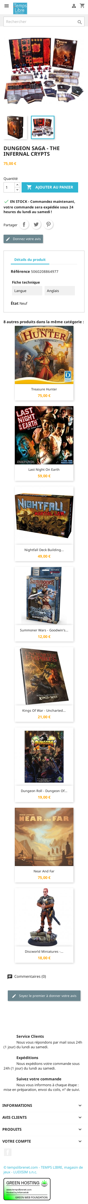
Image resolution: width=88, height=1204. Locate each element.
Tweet (36, 224)
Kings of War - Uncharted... (44, 710)
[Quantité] (9, 187)
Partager (24, 224)
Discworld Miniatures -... (44, 951)
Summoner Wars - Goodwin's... (44, 630)
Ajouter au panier (50, 187)
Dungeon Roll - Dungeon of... (44, 791)
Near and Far (44, 871)
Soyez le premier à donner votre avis (44, 995)
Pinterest (48, 224)
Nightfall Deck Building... (44, 550)
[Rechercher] (44, 21)
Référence (20, 271)
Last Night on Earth (44, 469)
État (15, 303)
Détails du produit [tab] (30, 259)
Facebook (7, 1152)
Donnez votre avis (23, 239)
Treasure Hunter (44, 389)
